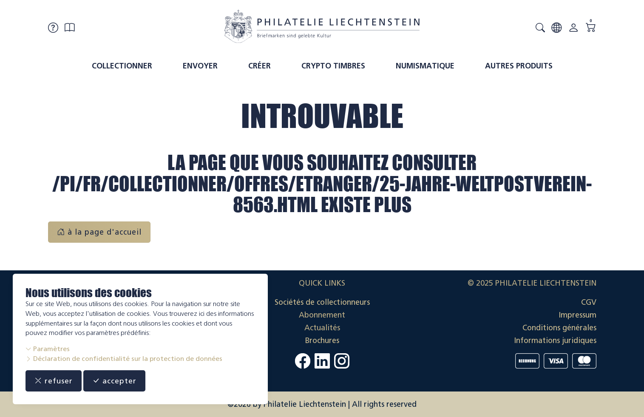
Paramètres (48, 349)
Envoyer (200, 66)
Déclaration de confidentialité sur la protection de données (124, 359)
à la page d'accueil (99, 232)
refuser (53, 381)
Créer (259, 66)
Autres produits (519, 66)
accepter (115, 381)
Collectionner (122, 66)
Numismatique (425, 66)
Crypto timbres (333, 66)
